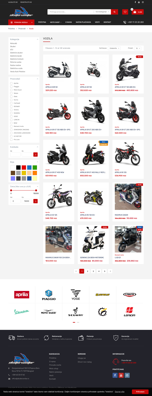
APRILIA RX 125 (120, 172)
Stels (15, 96)
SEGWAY (17, 106)
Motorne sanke (15, 62)
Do (23, 151)
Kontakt (107, 22)
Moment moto (19, 126)
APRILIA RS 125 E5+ (87, 215)
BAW (15, 123)
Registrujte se (26, 2)
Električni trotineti (16, 59)
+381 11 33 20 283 (136, 22)
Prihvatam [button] (140, 392)
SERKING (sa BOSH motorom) (92, 258)
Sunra (16, 100)
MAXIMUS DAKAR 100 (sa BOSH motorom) (61, 258)
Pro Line (16, 139)
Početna (42, 22)
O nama (68, 22)
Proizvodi (22, 29)
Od (11, 151)
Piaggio (16, 86)
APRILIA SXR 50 (51, 87)
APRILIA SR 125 (86, 87)
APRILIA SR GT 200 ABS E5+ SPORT (128, 130)
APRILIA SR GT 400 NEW (54, 172)
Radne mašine (15, 65)
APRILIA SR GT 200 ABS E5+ (91, 130)
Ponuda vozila (55, 365)
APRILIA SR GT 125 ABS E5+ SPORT (58, 130)
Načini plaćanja (83, 22)
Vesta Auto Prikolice (17, 72)
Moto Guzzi (18, 90)
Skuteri (13, 47)
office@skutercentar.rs (20, 379)
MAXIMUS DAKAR (121, 215)
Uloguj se (82, 358)
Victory (16, 110)
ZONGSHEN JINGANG (21, 130)
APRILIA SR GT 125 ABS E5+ (125, 87)
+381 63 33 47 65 (18, 375)
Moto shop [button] (55, 22)
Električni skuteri (16, 53)
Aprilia (16, 83)
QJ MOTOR (17, 136)
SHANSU (17, 113)
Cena (20, 186)
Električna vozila (16, 68)
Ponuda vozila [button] (19, 22)
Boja (12, 162)
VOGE (16, 116)
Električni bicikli (16, 56)
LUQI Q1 (118, 258)
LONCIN (16, 120)
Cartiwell (17, 103)
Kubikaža (14, 147)
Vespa (16, 93)
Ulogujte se (13, 2)
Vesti (97, 22)
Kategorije (14, 39)
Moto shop (53, 368)
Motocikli (13, 43)
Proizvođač (15, 79)
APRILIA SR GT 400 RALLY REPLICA (93, 172)
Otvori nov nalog (85, 362)
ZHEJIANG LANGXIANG (22, 133)
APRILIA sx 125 (51, 215)
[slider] (11, 190)
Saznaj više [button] (119, 392)
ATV (11, 50)
